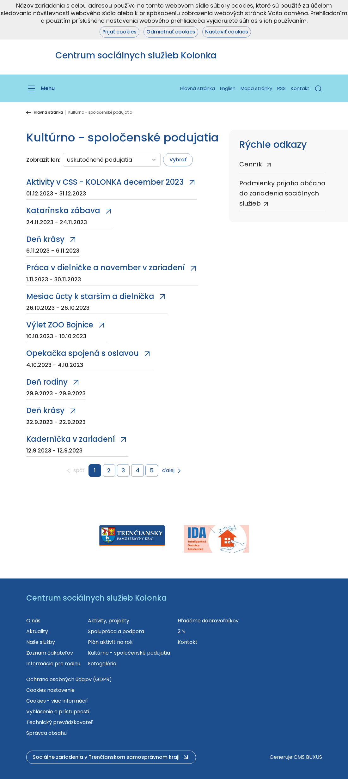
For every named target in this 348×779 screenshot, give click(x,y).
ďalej (168, 470)
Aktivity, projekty (108, 620)
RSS (281, 88)
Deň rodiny (47, 382)
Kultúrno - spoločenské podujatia (129, 652)
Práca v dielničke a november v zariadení (105, 267)
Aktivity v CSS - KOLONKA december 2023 (105, 182)
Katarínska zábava (63, 210)
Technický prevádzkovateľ (59, 722)
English (227, 88)
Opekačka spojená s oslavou (82, 353)
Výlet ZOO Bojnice (59, 325)
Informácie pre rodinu (53, 663)
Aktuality (37, 631)
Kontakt (300, 88)
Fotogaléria (102, 663)
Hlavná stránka (197, 88)
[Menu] (40, 88)
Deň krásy (45, 239)
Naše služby (40, 642)
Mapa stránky (256, 88)
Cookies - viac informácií (57, 700)
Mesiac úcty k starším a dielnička (90, 296)
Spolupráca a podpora (116, 631)
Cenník (251, 164)
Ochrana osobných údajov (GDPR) (69, 679)
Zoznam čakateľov (49, 652)
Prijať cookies (119, 31)
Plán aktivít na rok (110, 642)
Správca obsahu (46, 733)
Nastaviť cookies (226, 31)
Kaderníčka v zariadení (70, 439)
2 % (182, 631)
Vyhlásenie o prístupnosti (57, 711)
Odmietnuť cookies (170, 31)
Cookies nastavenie (50, 690)
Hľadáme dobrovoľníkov (208, 620)
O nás (33, 620)
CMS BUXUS (308, 757)
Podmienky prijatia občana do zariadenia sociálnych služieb (282, 193)
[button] (318, 88)
